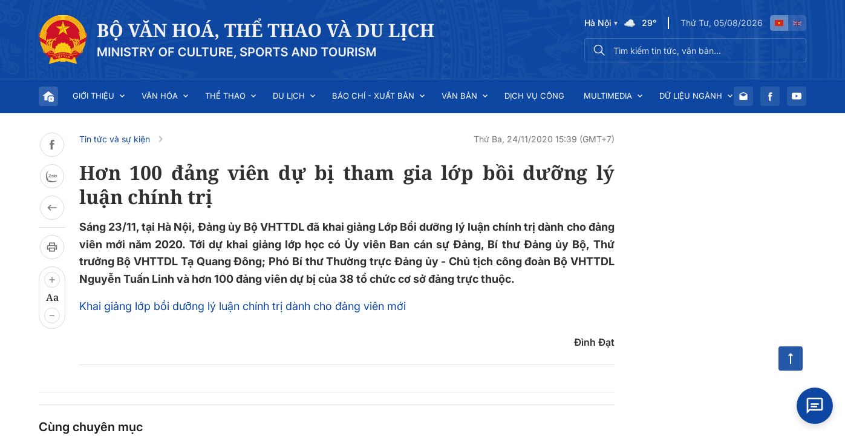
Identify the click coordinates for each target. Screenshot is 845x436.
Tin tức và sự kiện (114, 139)
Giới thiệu (93, 96)
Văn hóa (160, 96)
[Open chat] (815, 406)
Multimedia (608, 96)
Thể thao (225, 96)
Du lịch (289, 96)
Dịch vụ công (534, 96)
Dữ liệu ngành (690, 96)
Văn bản (459, 96)
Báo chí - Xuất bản (373, 96)
